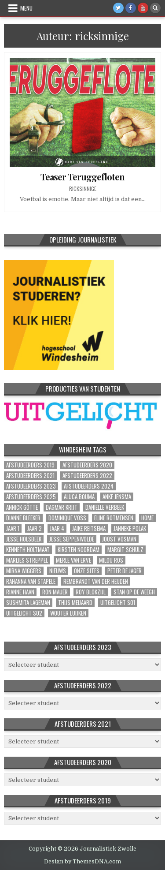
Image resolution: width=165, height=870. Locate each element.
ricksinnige (82, 188)
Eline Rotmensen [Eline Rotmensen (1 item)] (113, 518)
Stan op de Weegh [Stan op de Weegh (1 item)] (134, 592)
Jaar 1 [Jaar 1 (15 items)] (12, 528)
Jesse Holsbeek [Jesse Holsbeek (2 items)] (23, 539)
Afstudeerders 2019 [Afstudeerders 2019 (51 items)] (30, 465)
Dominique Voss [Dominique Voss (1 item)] (67, 518)
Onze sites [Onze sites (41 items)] (86, 571)
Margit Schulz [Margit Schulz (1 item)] (125, 549)
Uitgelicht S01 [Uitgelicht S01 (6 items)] (117, 602)
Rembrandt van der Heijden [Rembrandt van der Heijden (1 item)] (95, 581)
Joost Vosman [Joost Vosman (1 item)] (119, 539)
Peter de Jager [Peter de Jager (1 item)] (124, 571)
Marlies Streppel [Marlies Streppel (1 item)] (27, 560)
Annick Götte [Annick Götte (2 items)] (22, 507)
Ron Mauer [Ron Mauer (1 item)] (55, 592)
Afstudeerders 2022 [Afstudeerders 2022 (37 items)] (87, 475)
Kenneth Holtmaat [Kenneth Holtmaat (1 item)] (28, 549)
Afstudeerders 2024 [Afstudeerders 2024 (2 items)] (89, 486)
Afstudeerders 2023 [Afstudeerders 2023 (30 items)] (31, 486)
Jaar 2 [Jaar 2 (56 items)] (34, 528)
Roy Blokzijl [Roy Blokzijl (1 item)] (91, 592)
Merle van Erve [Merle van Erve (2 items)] (73, 560)
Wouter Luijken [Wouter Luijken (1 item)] (68, 613)
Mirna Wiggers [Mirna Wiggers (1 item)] (23, 571)
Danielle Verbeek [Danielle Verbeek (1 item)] (104, 507)
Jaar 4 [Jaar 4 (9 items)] (57, 528)
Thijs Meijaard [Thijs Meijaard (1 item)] (75, 602)
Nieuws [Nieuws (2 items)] (57, 571)
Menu (26, 8)
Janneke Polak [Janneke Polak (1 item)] (130, 528)
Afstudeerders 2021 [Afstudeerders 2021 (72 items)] (30, 475)
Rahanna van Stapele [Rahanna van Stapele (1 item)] (30, 581)
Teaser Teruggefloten (82, 177)
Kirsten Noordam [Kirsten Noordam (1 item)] (78, 549)
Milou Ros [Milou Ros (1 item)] (111, 560)
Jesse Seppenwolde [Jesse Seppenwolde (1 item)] (71, 539)
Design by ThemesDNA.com (82, 862)
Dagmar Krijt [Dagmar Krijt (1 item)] (61, 507)
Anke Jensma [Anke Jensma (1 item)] (117, 497)
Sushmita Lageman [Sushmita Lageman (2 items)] (28, 602)
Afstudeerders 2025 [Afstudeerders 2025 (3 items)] (31, 497)
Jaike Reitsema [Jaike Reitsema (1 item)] (89, 528)
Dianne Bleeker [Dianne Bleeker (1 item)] (23, 518)
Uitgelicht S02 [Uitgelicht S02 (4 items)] (24, 613)
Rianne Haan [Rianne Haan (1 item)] (20, 592)
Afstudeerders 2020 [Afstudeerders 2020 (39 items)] (87, 465)
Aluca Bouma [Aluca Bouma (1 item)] (79, 497)
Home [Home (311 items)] (147, 518)
